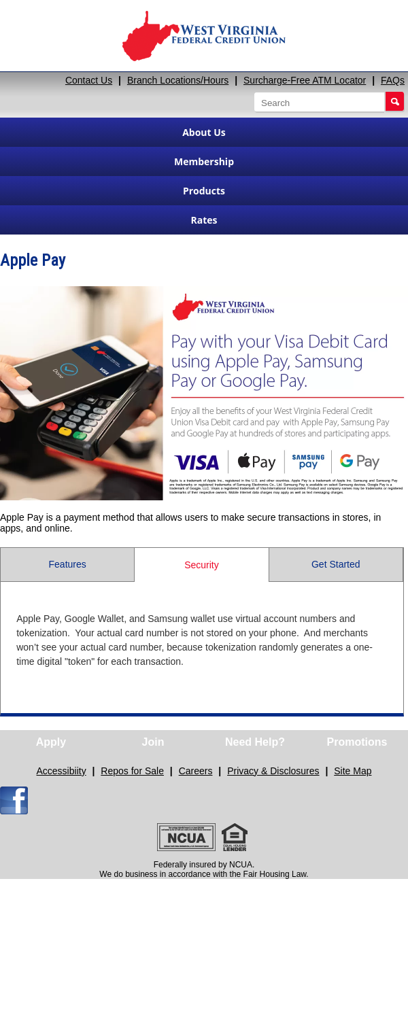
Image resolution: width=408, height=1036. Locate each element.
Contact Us (88, 80)
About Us (204, 132)
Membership (204, 161)
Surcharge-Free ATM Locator (304, 80)
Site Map (352, 770)
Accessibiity (61, 770)
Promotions (357, 742)
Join (153, 742)
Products (204, 190)
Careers (196, 770)
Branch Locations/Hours (177, 80)
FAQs (393, 80)
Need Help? (255, 742)
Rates (203, 219)
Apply (51, 742)
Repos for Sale (132, 770)
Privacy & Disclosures (273, 770)
